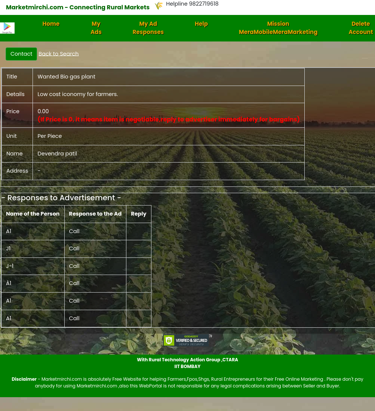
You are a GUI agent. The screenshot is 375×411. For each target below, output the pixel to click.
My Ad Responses (148, 28)
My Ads (96, 28)
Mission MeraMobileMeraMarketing (278, 28)
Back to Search (59, 53)
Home (51, 24)
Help (201, 24)
